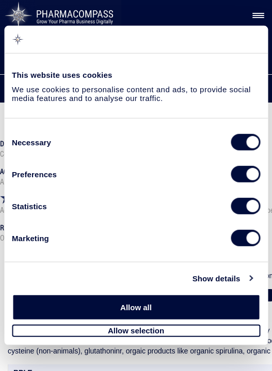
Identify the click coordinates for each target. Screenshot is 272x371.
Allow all (136, 307)
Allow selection (136, 330)
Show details (217, 278)
